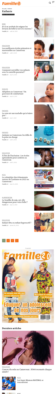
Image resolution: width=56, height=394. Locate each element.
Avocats (5, 89)
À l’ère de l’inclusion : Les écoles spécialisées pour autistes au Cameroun (15, 157)
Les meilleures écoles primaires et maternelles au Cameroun (16, 49)
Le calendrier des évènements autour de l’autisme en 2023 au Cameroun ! (15, 179)
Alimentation (7, 197)
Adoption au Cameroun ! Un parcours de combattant (14, 92)
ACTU (4, 174)
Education (6, 45)
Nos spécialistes (8, 14)
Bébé (4, 24)
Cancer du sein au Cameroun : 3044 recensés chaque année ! (27, 370)
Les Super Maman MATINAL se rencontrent (30, 381)
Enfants (5, 110)
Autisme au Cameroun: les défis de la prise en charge (17, 136)
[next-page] (17, 240)
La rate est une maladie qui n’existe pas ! (17, 114)
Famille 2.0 (5, 31)
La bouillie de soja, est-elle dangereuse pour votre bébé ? (15, 201)
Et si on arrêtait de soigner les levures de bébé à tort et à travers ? (17, 27)
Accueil (4, 8)
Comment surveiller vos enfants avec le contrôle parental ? (16, 71)
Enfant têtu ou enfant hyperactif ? (16, 223)
